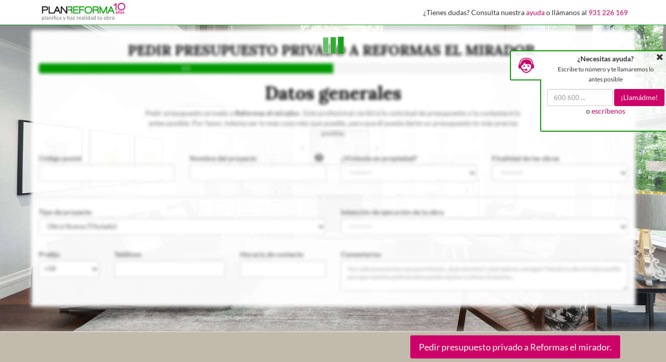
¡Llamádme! (639, 97)
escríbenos (608, 111)
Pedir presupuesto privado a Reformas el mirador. (515, 346)
